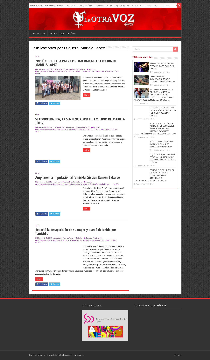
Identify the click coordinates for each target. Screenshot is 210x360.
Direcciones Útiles (85, 5)
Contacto (71, 5)
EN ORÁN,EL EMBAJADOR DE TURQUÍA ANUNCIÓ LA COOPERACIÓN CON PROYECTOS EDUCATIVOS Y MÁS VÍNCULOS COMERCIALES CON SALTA (153, 94)
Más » (86, 95)
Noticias (92, 69)
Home (109, 5)
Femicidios (97, 238)
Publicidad (136, 5)
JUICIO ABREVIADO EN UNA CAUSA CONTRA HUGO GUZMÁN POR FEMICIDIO (161, 144)
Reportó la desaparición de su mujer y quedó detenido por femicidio (75, 231)
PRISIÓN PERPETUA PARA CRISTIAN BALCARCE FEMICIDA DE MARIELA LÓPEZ (75, 62)
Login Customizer (122, 5)
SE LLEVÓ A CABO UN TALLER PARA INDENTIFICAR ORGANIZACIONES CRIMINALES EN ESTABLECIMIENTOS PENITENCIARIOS (154, 175)
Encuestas (100, 5)
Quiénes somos (150, 5)
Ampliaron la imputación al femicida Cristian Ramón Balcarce (77, 177)
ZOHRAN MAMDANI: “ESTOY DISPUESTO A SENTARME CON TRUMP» (162, 66)
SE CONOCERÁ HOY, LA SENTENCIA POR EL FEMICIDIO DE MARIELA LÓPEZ (80, 121)
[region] (105, 325)
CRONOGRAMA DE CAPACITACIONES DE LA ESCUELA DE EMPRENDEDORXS (162, 79)
